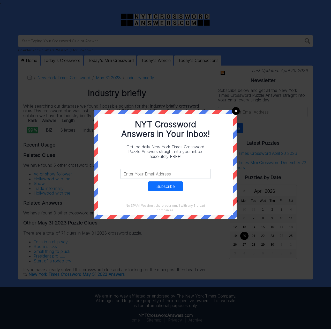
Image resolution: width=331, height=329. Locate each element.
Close (236, 111)
